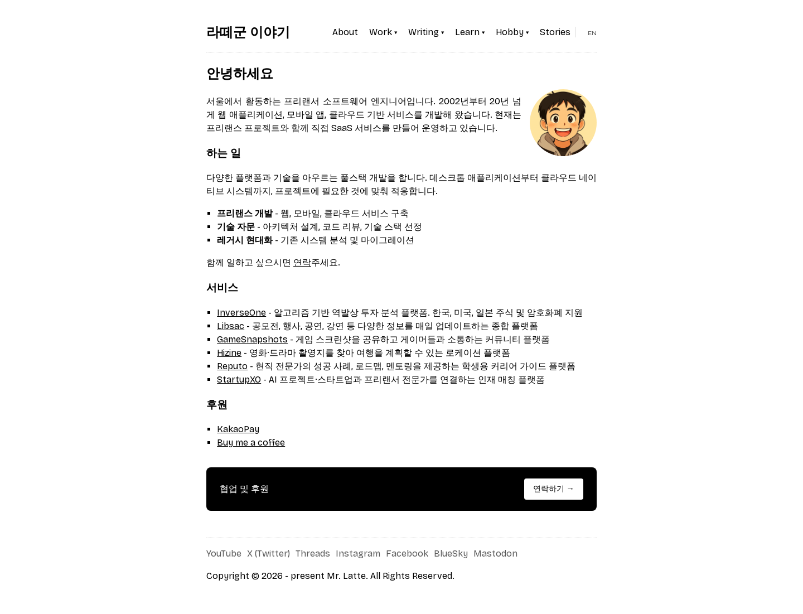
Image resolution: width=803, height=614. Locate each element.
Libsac (230, 326)
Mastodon (495, 553)
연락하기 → (553, 489)
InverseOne (241, 312)
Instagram (358, 553)
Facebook (407, 553)
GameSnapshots (252, 339)
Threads (313, 553)
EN (592, 33)
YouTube (223, 553)
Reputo (232, 366)
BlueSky (451, 553)
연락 (302, 262)
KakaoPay (238, 429)
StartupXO (239, 379)
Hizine (229, 352)
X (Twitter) (268, 553)
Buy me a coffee (251, 442)
